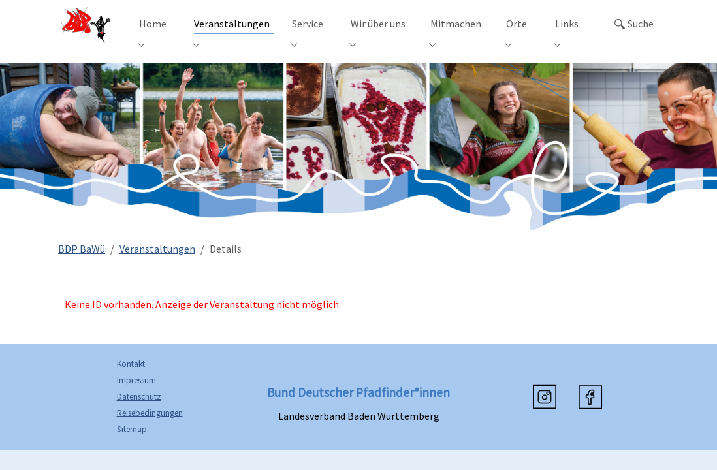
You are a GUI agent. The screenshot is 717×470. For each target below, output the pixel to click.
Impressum (136, 397)
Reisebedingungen (150, 430)
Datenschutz (139, 414)
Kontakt (131, 381)
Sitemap (132, 446)
